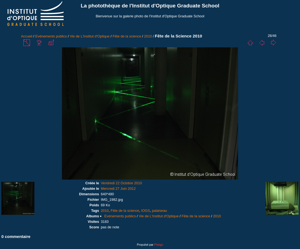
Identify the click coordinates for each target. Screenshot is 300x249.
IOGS (145, 211)
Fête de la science (127, 36)
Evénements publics (51, 36)
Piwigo (158, 244)
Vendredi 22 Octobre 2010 (121, 183)
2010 (148, 36)
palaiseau (159, 211)
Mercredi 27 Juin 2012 (118, 188)
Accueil (26, 36)
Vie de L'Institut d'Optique (90, 36)
